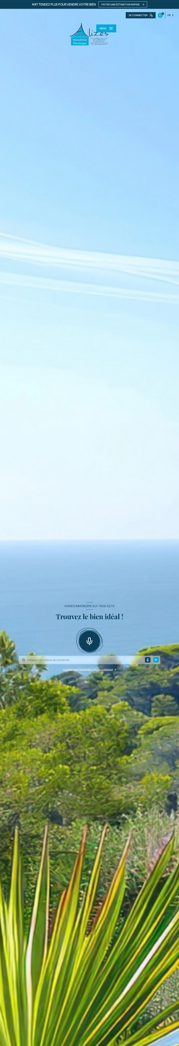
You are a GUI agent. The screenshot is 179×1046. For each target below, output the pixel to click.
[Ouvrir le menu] (106, 28)
